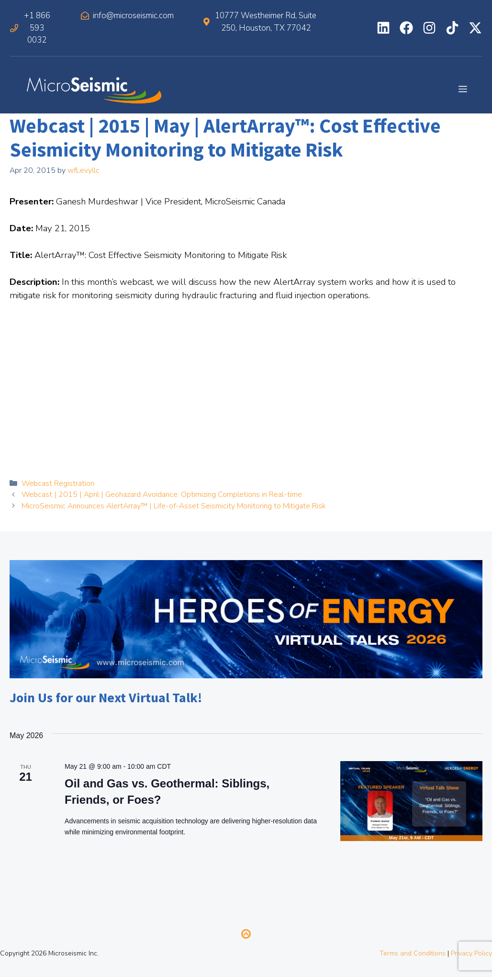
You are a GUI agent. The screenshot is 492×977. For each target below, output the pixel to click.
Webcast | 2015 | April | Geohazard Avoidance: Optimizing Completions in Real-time (162, 494)
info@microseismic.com (133, 15)
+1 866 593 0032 (37, 27)
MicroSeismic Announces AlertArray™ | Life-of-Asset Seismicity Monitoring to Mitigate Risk (173, 506)
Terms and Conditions (413, 953)
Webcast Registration (58, 483)
